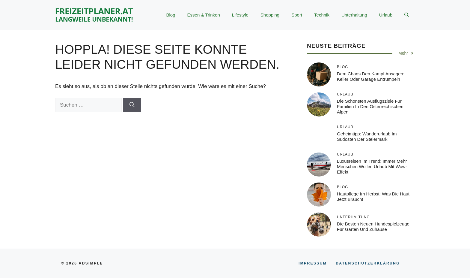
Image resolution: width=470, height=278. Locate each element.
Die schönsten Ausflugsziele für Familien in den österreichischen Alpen (370, 106)
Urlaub (385, 14)
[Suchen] (132, 105)
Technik (321, 14)
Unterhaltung (354, 14)
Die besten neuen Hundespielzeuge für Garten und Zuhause (373, 226)
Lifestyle (240, 14)
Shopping (269, 14)
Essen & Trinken (203, 14)
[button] (406, 15)
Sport (296, 14)
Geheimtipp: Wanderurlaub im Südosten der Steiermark (367, 136)
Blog (170, 14)
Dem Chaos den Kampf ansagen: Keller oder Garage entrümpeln (370, 76)
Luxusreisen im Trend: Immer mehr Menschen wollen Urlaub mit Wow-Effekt (372, 166)
